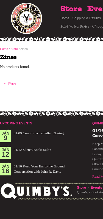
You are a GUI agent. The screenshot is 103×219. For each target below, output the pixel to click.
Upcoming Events (16, 123)
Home (64, 18)
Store (71, 9)
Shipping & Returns (87, 18)
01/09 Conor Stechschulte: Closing (39, 133)
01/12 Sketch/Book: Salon (32, 150)
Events (96, 187)
